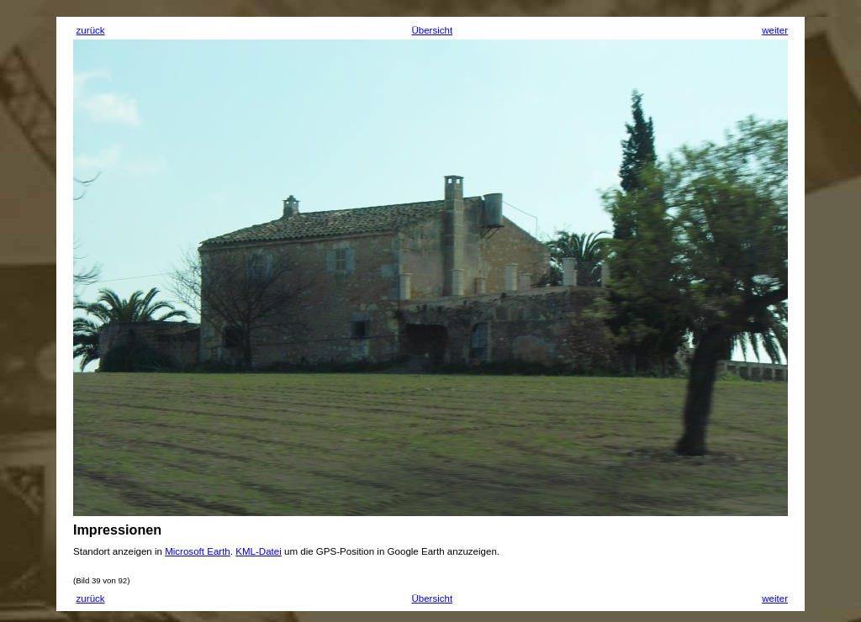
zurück (91, 30)
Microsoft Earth (197, 551)
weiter (775, 30)
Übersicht (431, 30)
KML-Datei (258, 551)
